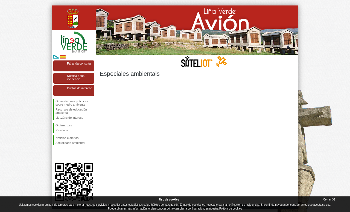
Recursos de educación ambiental (71, 111)
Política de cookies (230, 208)
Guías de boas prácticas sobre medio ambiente (72, 103)
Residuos (62, 130)
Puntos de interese (79, 88)
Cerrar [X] (329, 199)
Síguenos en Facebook (56, 154)
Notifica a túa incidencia (75, 77)
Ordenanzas (64, 125)
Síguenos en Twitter (65, 154)
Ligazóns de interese (69, 117)
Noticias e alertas (67, 138)
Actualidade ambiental (70, 142)
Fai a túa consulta (79, 63)
